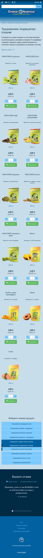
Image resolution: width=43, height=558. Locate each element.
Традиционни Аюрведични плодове (17, 22)
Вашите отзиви (11, 481)
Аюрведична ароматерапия (21, 462)
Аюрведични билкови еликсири (21, 433)
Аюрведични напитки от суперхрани (21, 437)
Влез (21, 522)
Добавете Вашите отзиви (28, 481)
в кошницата (11, 106)
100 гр (10, 76)
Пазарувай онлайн (18, 20)
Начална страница (6, 20)
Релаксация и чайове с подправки (21, 428)
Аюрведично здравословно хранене (21, 442)
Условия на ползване (21, 525)
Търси (39, 6)
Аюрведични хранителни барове (21, 449)
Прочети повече (8, 50)
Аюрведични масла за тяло (21, 458)
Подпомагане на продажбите (21, 531)
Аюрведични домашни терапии (21, 453)
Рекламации (21, 528)
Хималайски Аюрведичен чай (21, 424)
